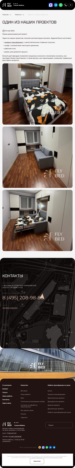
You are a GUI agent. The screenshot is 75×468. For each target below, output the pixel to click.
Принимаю (37, 461)
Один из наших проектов (38, 15)
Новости (18, 15)
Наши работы (7, 396)
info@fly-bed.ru (10, 308)
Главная (5, 15)
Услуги (4, 392)
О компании (6, 385)
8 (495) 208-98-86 (22, 297)
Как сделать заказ (27, 410)
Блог (22, 398)
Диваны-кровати (54, 405)
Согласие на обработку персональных (29, 406)
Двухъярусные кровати (56, 401)
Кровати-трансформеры (56, 394)
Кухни (50, 391)
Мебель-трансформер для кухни (59, 412)
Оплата (23, 414)
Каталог (5, 389)
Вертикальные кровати (56, 398)
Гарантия (24, 417)
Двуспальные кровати (56, 409)
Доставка (24, 391)
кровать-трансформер (13, 42)
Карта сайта (6, 403)
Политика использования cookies (53, 457)
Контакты (5, 399)
